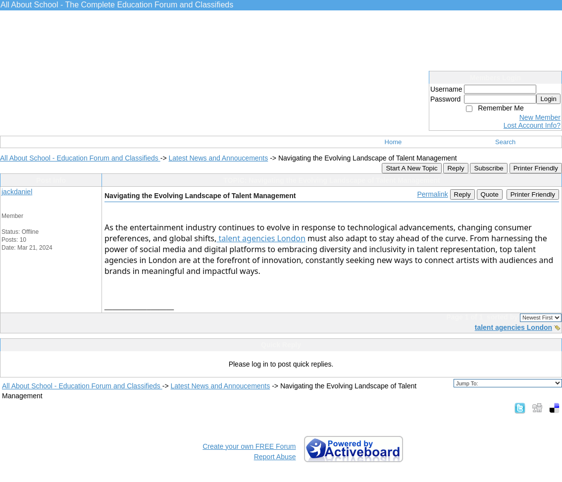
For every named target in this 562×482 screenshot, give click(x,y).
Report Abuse (275, 457)
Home (393, 142)
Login (548, 99)
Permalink (432, 194)
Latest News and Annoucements (218, 158)
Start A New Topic (411, 168)
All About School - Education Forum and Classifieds (80, 158)
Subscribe (488, 168)
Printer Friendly (535, 168)
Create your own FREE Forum (249, 446)
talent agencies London (261, 238)
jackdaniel (16, 192)
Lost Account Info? (532, 125)
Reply (455, 168)
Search (505, 142)
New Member (540, 117)
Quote (490, 194)
